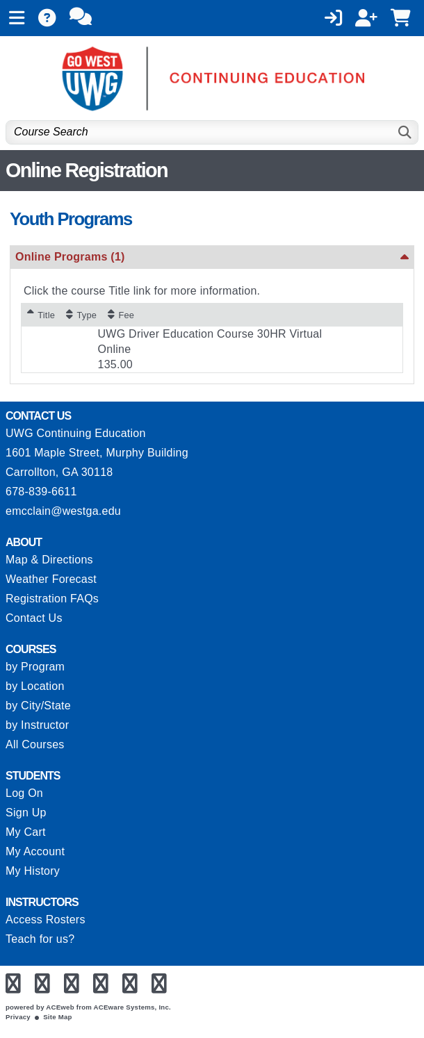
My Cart (26, 832)
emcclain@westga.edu (63, 511)
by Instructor (37, 725)
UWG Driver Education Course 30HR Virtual (210, 334)
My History (33, 871)
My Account (35, 851)
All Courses (35, 744)
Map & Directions (49, 560)
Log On (24, 793)
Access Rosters (45, 919)
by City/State (38, 705)
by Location (35, 686)
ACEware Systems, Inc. (132, 1007)
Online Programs (70, 257)
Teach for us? (40, 939)
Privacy (18, 1017)
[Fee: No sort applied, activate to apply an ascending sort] (121, 315)
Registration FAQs (52, 598)
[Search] (405, 132)
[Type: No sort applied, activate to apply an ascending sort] (81, 315)
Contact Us (34, 618)
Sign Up (26, 812)
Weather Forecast (51, 579)
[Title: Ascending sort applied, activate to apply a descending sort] (41, 315)
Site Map (57, 1017)
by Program (35, 667)
